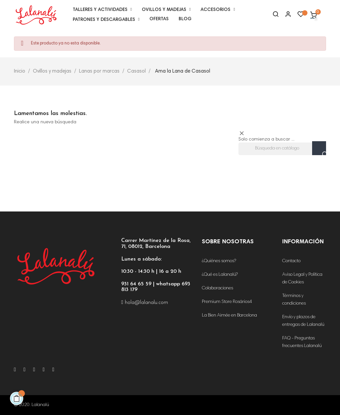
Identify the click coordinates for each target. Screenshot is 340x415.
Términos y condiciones (294, 300)
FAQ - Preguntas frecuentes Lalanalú (302, 342)
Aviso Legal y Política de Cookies (302, 278)
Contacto (291, 261)
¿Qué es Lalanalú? (220, 274)
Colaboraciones (217, 288)
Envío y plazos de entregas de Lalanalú (303, 321)
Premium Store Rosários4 (227, 302)
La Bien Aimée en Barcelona (229, 315)
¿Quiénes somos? (219, 261)
